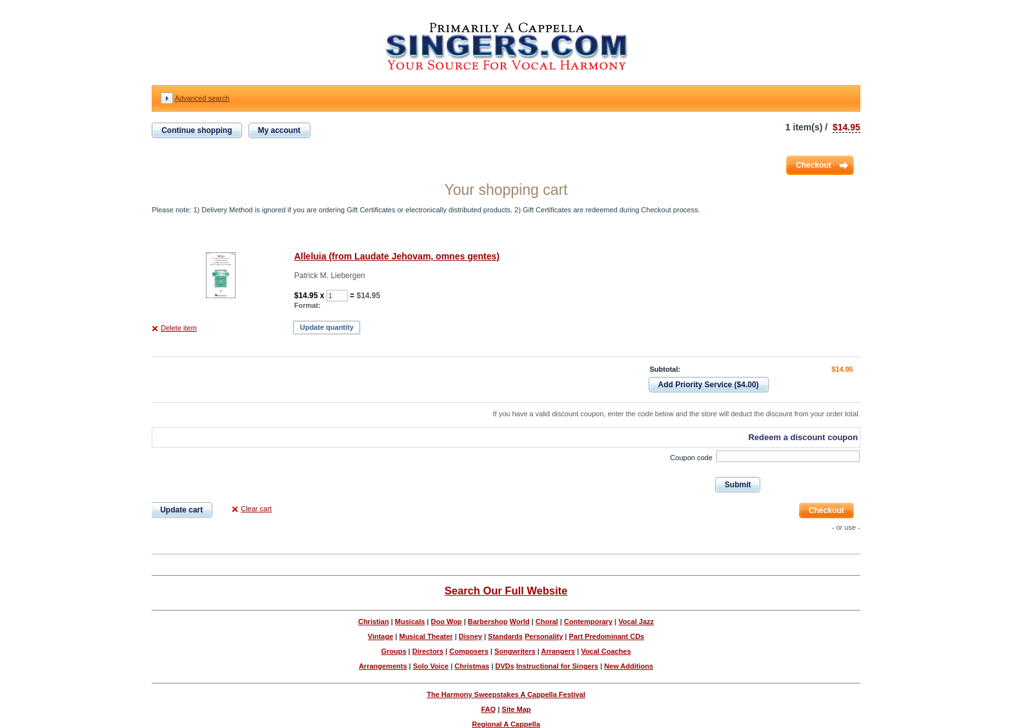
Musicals (410, 621)
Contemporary (588, 621)
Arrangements (383, 666)
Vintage (381, 636)
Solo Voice (431, 666)
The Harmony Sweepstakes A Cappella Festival (506, 694)
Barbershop (488, 621)
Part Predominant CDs (606, 636)
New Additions (628, 666)
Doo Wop (446, 621)
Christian (373, 621)
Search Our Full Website (506, 590)
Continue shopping (196, 130)
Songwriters (515, 651)
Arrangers (558, 651)
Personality (544, 636)
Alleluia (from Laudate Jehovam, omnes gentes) (397, 256)
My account (279, 130)
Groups (393, 651)
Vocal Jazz (636, 621)
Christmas (471, 666)
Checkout (813, 165)
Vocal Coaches (606, 651)
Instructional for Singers (557, 666)
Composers (469, 651)
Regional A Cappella (506, 724)
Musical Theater (425, 636)
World (520, 621)
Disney (470, 636)
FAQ (488, 709)
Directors (427, 651)
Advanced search (202, 98)
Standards (505, 636)
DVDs (504, 666)
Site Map (516, 709)
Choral (547, 621)
